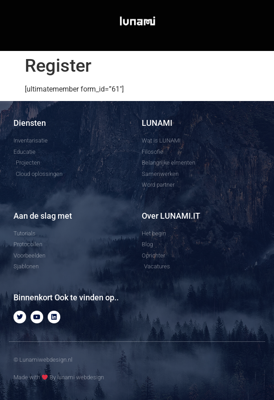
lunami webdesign (80, 377)
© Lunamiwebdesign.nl (42, 359)
